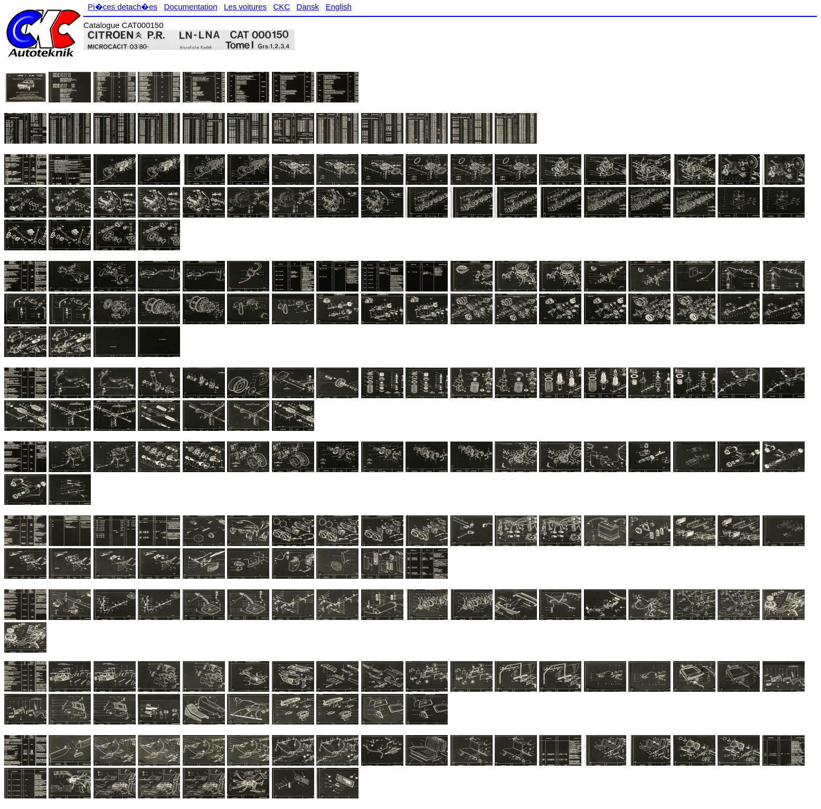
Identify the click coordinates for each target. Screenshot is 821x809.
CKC (281, 6)
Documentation (191, 6)
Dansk (308, 6)
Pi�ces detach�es (122, 6)
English (339, 6)
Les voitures (245, 6)
